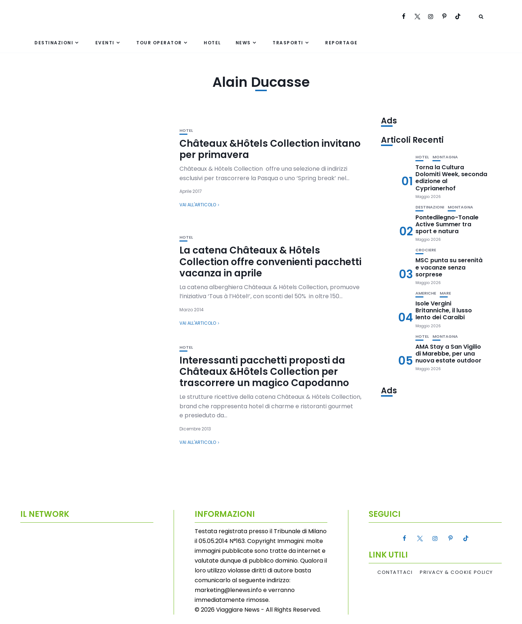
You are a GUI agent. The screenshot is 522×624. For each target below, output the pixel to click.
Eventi (105, 43)
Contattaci (395, 572)
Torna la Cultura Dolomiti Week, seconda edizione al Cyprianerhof (451, 178)
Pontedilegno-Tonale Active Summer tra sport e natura (446, 224)
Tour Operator (159, 43)
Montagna (445, 157)
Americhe (425, 293)
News (243, 43)
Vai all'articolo (197, 205)
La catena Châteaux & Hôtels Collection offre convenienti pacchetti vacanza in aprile (270, 261)
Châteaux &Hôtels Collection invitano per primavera (270, 149)
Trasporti (288, 43)
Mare (445, 293)
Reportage (341, 43)
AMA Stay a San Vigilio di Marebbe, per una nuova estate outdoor (448, 354)
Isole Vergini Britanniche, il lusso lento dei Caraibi (443, 310)
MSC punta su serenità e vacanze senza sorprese (448, 267)
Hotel (212, 43)
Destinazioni (53, 43)
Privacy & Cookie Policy (456, 572)
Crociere (425, 250)
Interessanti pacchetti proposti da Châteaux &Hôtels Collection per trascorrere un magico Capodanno (264, 371)
